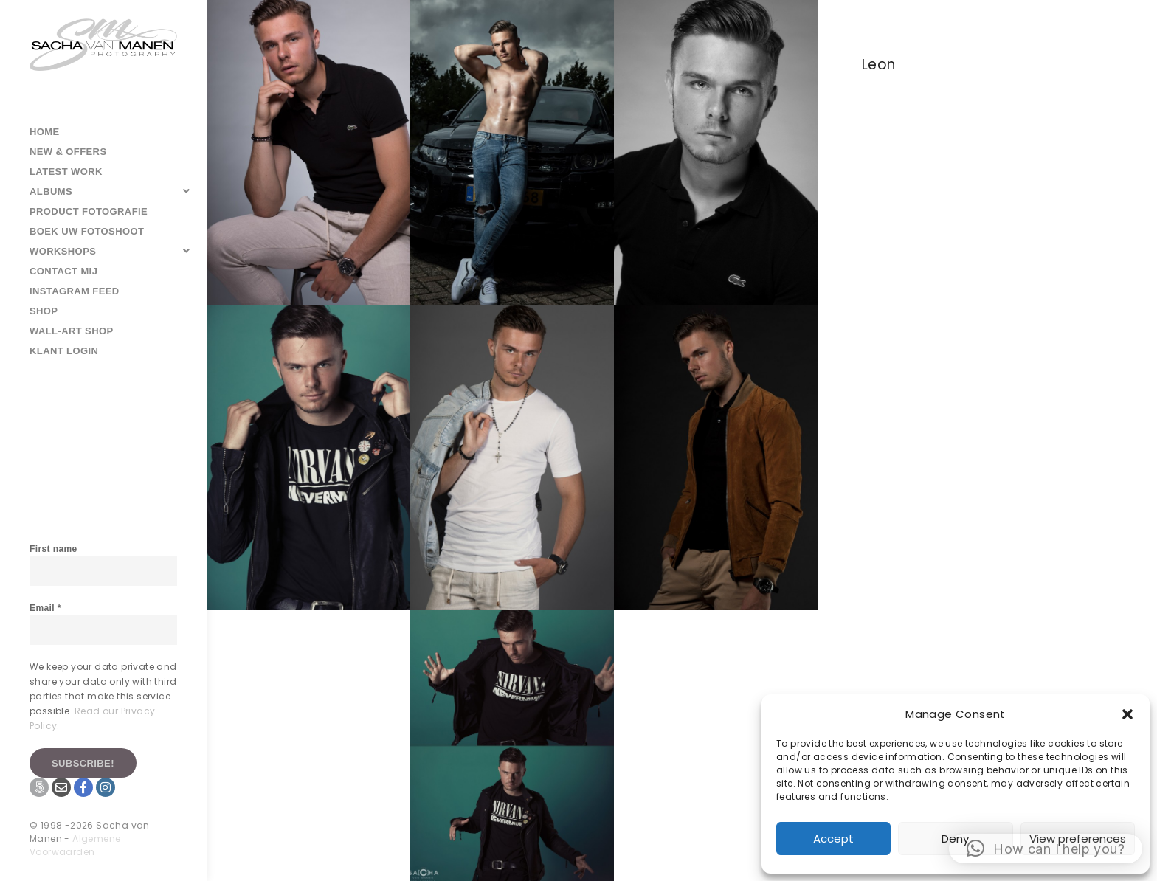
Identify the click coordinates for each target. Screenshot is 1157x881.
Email (45, 608)
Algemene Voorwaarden (75, 845)
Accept (833, 838)
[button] (1127, 714)
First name (53, 549)
